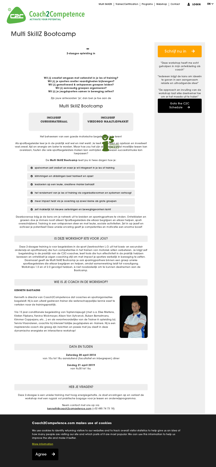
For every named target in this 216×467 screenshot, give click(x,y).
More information (42, 444)
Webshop (161, 4)
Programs (147, 4)
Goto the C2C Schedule (179, 105)
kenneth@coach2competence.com (69, 409)
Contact (175, 4)
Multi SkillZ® (105, 4)
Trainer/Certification (127, 4)
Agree (41, 455)
